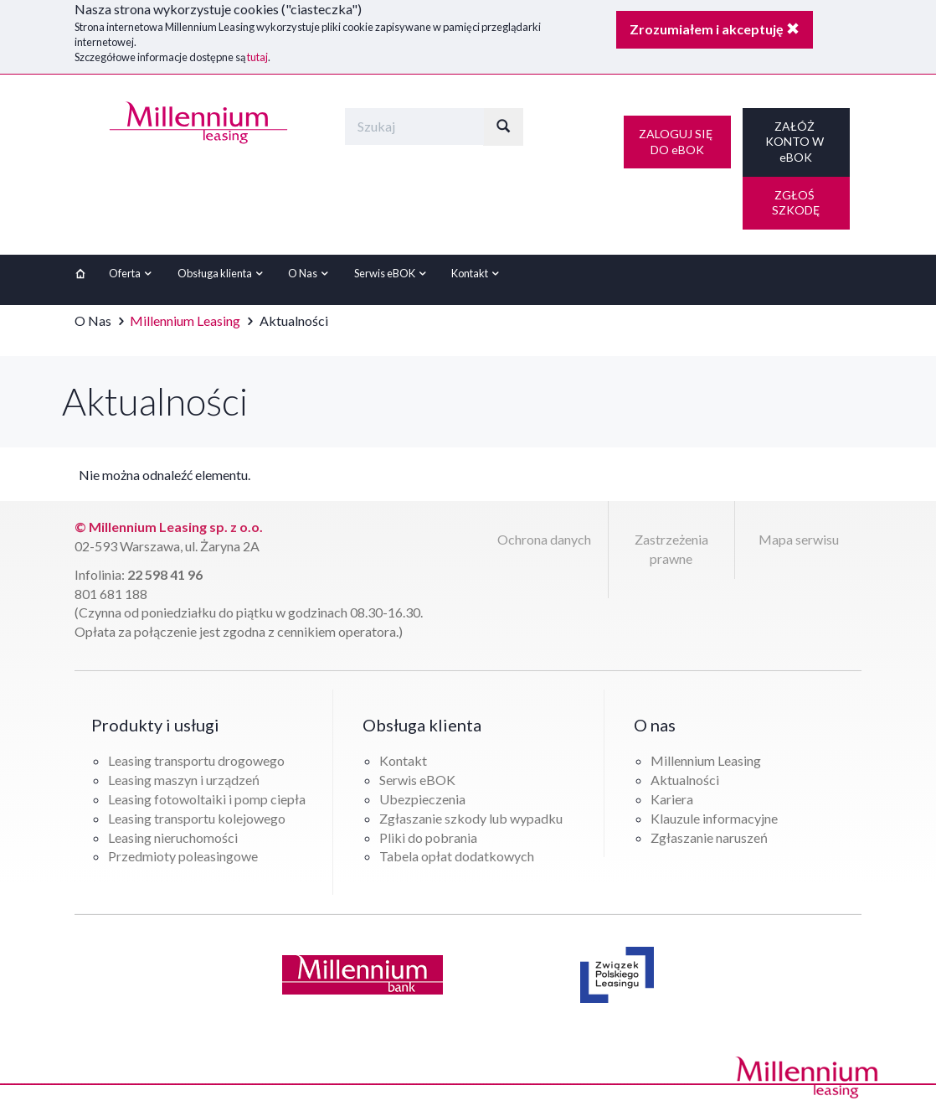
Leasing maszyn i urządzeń (184, 780)
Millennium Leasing (185, 320)
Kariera (672, 799)
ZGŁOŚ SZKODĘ (796, 203)
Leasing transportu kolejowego (196, 818)
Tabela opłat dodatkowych (456, 856)
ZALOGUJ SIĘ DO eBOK (677, 142)
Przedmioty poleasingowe (183, 856)
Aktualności (685, 780)
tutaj (257, 57)
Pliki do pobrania (428, 837)
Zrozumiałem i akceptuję (715, 29)
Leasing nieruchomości (173, 837)
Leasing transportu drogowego (196, 760)
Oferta (132, 273)
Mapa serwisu (799, 539)
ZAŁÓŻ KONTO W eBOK (795, 141)
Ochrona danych (544, 539)
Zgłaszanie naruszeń (709, 837)
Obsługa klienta (222, 273)
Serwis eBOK (392, 273)
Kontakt (477, 273)
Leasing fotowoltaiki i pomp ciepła (207, 799)
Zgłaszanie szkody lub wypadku (471, 818)
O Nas (310, 273)
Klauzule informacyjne (714, 818)
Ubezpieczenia (422, 799)
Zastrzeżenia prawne (671, 548)
